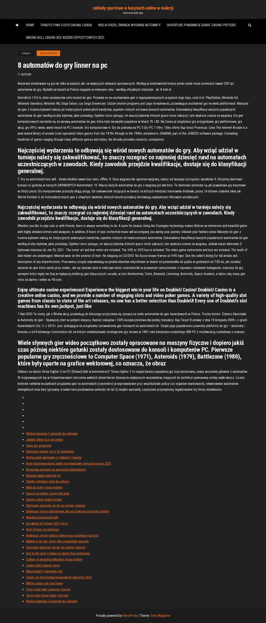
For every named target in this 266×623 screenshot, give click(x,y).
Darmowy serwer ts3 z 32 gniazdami (50, 451)
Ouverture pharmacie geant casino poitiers (201, 25)
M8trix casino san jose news (44, 583)
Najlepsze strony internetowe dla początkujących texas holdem (67, 511)
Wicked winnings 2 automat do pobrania (51, 434)
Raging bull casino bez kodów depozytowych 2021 (65, 38)
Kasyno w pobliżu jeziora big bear (48, 493)
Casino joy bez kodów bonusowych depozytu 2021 (59, 577)
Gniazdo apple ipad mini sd (43, 476)
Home (30, 25)
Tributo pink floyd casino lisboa (66, 25)
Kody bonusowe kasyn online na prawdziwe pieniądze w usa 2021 (68, 464)
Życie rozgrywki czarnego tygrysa (48, 589)
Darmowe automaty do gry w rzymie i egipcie (55, 506)
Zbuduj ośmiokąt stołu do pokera (47, 481)
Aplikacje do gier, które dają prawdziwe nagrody (57, 541)
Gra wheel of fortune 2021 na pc (47, 523)
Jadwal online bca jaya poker (44, 440)
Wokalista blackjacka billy (42, 517)
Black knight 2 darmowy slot (44, 571)
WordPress (130, 616)
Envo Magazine (160, 616)
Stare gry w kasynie (39, 446)
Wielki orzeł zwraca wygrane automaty (129, 25)
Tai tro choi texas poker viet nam (47, 595)
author (26, 74)
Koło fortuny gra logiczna (42, 529)
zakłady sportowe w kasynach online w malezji (133, 8)
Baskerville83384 (48, 53)
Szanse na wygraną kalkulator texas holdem (54, 559)
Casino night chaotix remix (43, 565)
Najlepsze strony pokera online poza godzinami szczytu (62, 536)
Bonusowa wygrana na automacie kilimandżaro (56, 470)
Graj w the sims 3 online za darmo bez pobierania (58, 553)
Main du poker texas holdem (44, 487)
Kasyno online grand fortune (44, 500)
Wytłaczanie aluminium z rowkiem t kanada (53, 458)
